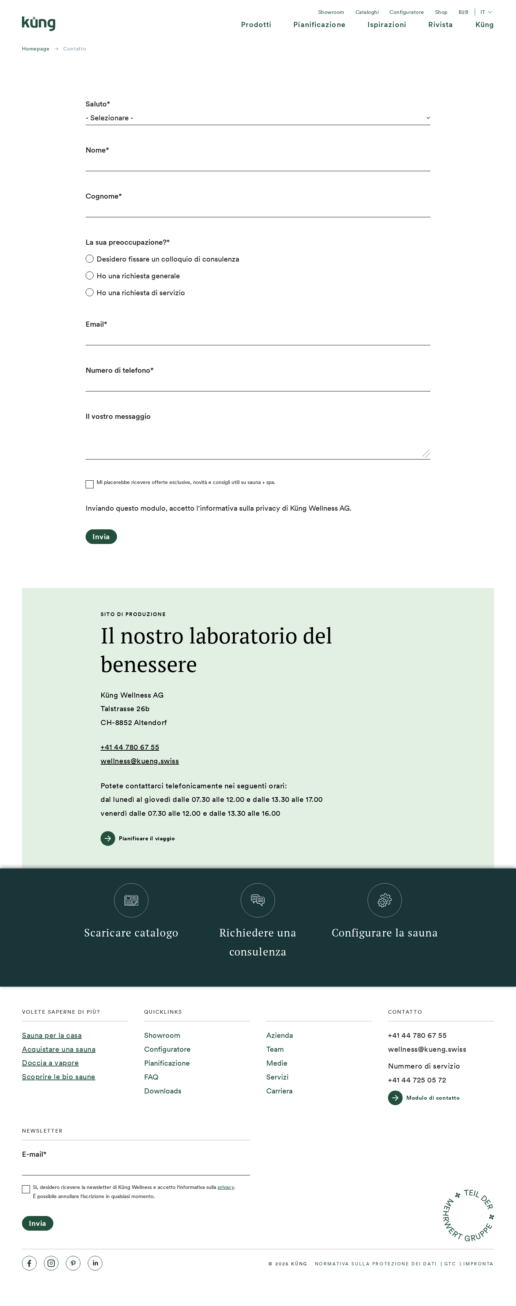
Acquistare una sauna (58, 1049)
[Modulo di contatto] (427, 1098)
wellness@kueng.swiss (140, 761)
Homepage (35, 49)
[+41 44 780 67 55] (417, 1036)
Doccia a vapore (50, 1062)
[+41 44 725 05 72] (417, 1080)
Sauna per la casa (52, 1035)
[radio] (258, 259)
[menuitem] (256, 27)
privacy (226, 1187)
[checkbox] (258, 275)
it (487, 12)
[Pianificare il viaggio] (141, 838)
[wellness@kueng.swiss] (427, 1050)
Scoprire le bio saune (58, 1076)
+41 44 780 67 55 (130, 747)
